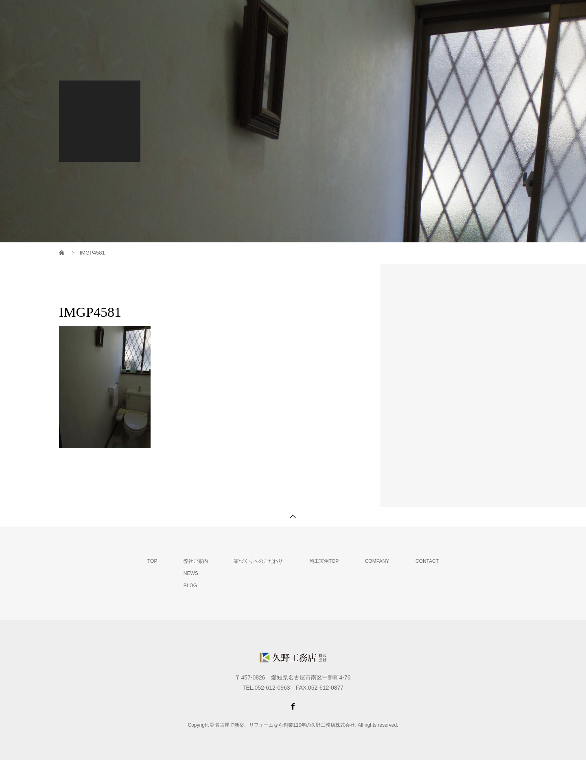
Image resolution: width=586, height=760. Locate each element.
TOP (252, 14)
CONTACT (427, 561)
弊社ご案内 (294, 14)
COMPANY (377, 561)
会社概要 (468, 14)
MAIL (509, 14)
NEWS (191, 573)
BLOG (190, 585)
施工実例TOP (324, 561)
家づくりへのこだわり (359, 14)
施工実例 (422, 14)
